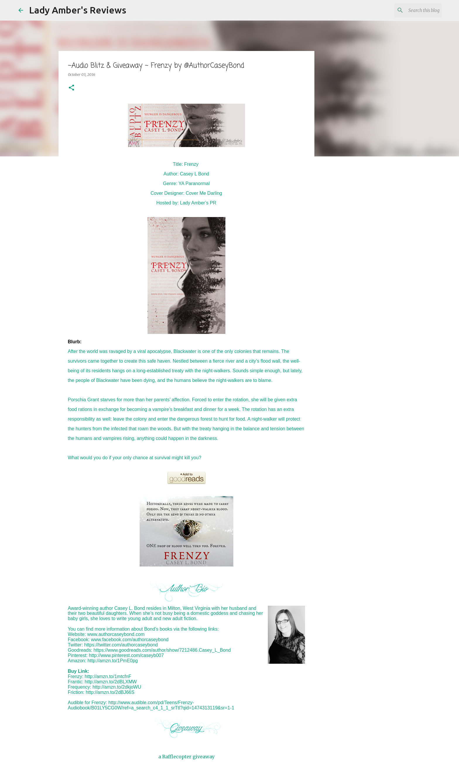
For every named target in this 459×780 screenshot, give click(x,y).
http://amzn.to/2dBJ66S (110, 692)
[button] (71, 88)
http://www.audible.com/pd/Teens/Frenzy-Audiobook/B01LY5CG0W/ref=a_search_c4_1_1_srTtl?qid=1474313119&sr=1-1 (151, 705)
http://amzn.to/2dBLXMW (111, 681)
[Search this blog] (411, 10)
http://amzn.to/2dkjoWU (117, 687)
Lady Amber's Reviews (77, 10)
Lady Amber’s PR (198, 202)
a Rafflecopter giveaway (186, 756)
